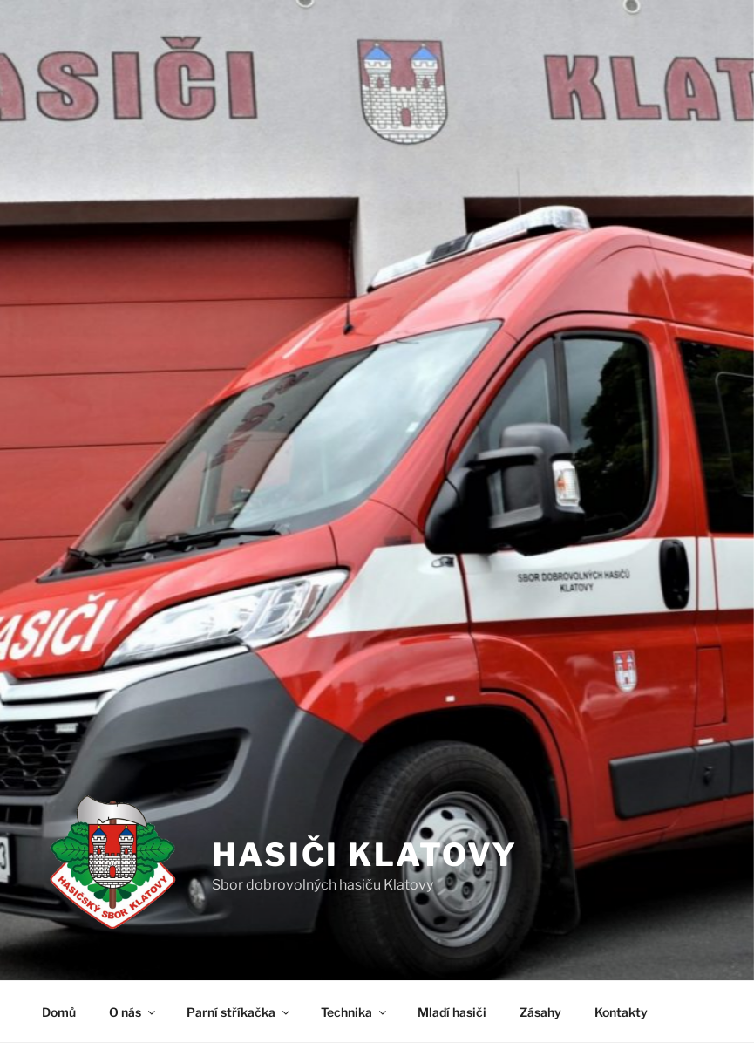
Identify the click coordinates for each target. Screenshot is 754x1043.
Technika (355, 1012)
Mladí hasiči (452, 1012)
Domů (59, 1012)
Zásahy (540, 1012)
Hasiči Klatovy (365, 854)
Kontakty (621, 1012)
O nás (133, 1012)
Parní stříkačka (239, 1012)
